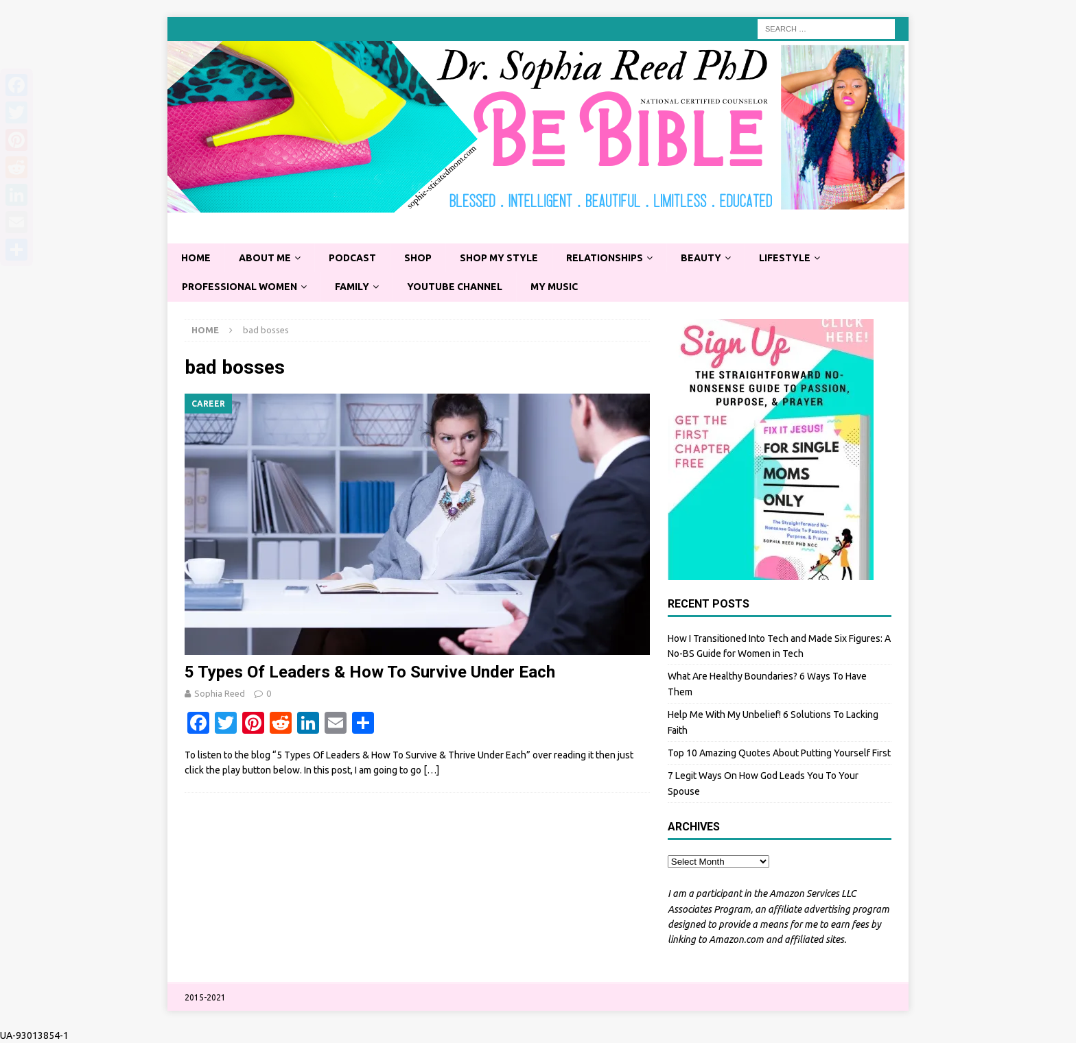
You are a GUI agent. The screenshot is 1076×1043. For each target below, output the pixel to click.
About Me (265, 257)
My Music (554, 286)
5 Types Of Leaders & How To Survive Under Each (370, 672)
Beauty (701, 257)
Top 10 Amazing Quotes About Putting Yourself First (779, 752)
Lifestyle (784, 257)
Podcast (352, 257)
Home (196, 257)
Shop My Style (499, 257)
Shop (418, 257)
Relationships (604, 257)
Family (352, 286)
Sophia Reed (219, 693)
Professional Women (239, 286)
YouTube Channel (454, 286)
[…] (431, 770)
